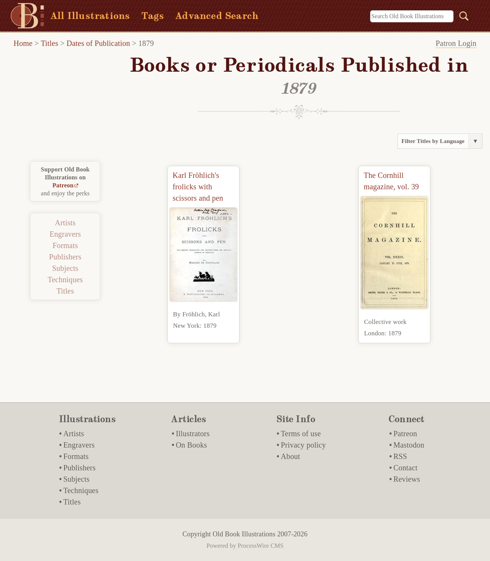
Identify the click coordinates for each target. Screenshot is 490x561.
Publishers (65, 257)
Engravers (65, 234)
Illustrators (193, 433)
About (290, 456)
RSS (400, 456)
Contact (405, 468)
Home (23, 43)
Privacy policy (303, 445)
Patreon (62, 185)
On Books (191, 445)
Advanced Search (216, 16)
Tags (152, 16)
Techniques (65, 279)
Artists (65, 222)
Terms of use (301, 433)
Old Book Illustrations (244, 534)
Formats (65, 245)
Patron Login (456, 43)
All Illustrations (90, 16)
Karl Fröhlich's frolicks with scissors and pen (198, 186)
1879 (146, 43)
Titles (49, 43)
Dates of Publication (98, 43)
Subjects (65, 268)
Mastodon (408, 445)
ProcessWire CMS (261, 545)
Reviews (406, 479)
